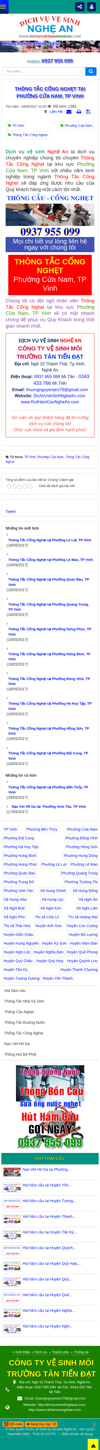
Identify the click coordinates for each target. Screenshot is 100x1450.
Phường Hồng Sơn (82, 847)
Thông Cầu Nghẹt (19, 1012)
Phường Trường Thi (81, 882)
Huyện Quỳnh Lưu (82, 961)
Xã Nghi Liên (87, 908)
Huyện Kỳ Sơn (54, 943)
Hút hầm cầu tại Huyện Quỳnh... (49, 1248)
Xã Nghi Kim (50, 908)
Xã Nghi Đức (14, 908)
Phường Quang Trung (79, 873)
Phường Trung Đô (19, 882)
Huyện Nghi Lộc (17, 952)
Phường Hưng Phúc (20, 864)
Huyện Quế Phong (82, 952)
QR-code (13, 1424)
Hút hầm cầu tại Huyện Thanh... (49, 1216)
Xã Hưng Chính (53, 891)
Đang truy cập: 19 (41, 1424)
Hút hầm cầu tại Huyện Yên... (47, 1185)
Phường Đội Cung (19, 838)
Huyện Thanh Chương (79, 969)
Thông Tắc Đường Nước (24, 1022)
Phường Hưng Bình (20, 855)
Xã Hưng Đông (85, 891)
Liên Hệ (56, 111)
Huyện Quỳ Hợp (49, 961)
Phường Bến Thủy (41, 829)
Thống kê (81, 1352)
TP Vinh (10, 829)
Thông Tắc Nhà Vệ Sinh (24, 1001)
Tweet (10, 511)
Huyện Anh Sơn (48, 926)
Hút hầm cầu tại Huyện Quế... (47, 1295)
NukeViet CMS (18, 1434)
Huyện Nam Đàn (84, 943)
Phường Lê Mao (84, 864)
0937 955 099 (57, 61)
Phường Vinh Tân (18, 891)
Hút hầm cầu (15, 990)
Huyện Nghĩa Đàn (48, 952)
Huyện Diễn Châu (18, 934)
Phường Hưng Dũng (81, 855)
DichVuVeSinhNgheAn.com (59, 396)
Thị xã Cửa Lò (47, 917)
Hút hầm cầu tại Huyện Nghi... (48, 1326)
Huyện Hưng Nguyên (21, 943)
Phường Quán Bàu (19, 873)
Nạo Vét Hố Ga (17, 1044)
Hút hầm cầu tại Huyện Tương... (49, 1201)
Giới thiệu (22, 1352)
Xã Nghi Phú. (15, 917)
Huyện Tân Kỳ (15, 969)
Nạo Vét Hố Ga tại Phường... (47, 1169)
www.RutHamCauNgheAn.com (50, 402)
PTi (53, 1434)
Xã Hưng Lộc (52, 899)
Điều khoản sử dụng (77, 1434)
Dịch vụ (41, 1352)
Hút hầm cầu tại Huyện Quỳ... (47, 1279)
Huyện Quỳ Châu (18, 961)
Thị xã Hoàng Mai (83, 917)
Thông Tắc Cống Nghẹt (23, 1033)
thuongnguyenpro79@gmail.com (57, 389)
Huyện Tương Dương (21, 978)
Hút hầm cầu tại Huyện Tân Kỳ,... (50, 1232)
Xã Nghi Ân (88, 899)
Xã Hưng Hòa (15, 899)
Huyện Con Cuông (82, 926)
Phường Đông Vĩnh (81, 838)
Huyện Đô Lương (83, 934)
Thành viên (60, 1352)
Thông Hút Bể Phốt (20, 1054)
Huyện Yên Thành (58, 978)
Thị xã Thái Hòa (17, 926)
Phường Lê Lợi (53, 864)
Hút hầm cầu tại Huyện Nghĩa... (49, 1310)
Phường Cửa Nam (82, 829)
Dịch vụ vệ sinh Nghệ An (58, 1429)
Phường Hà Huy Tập (21, 847)
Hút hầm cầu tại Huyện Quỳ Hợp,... (52, 1263)
